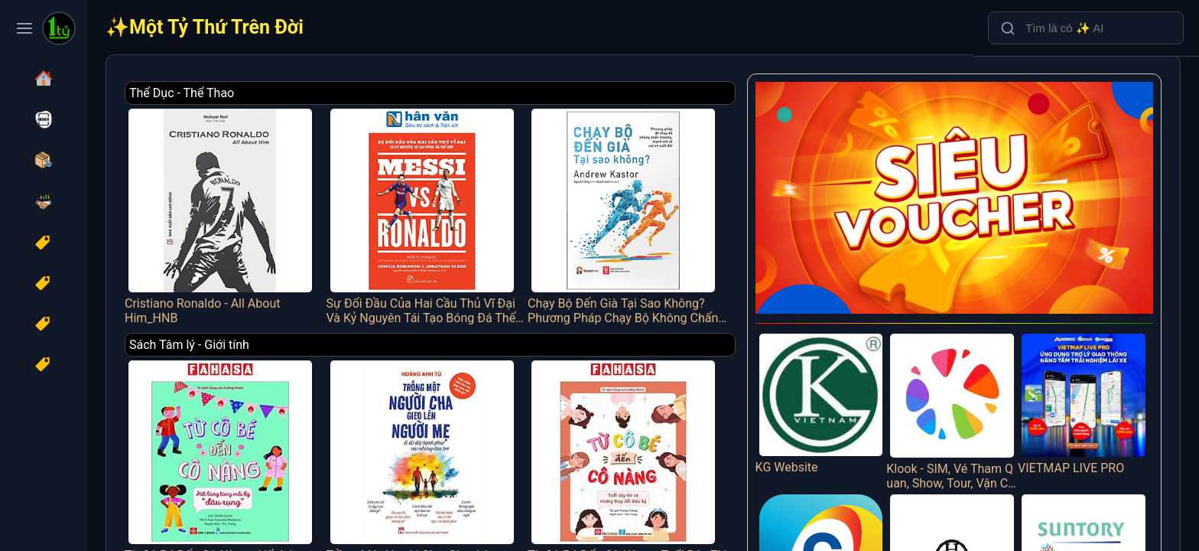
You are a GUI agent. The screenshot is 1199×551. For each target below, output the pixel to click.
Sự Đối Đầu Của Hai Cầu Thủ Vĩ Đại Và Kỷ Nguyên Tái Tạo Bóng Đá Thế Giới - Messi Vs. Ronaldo (495, 211)
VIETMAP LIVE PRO (1090, 374)
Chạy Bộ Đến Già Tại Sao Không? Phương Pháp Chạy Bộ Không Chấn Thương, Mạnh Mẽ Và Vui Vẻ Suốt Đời (677, 211)
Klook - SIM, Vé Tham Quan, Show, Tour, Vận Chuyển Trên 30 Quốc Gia (971, 381)
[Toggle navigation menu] (24, 28)
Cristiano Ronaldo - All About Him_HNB (312, 211)
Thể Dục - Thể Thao (278, 93)
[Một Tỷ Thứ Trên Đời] (59, 29)
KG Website (853, 374)
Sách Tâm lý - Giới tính (286, 335)
